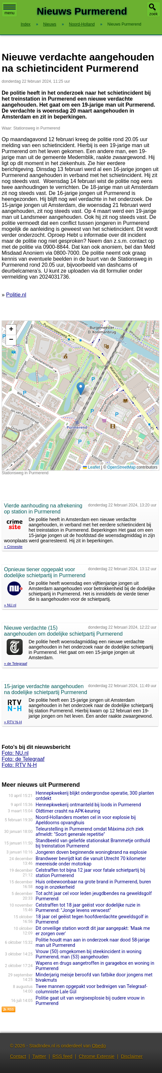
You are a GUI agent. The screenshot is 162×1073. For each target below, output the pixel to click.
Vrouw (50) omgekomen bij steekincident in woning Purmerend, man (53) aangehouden (88, 954)
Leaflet (91, 467)
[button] (81, 389)
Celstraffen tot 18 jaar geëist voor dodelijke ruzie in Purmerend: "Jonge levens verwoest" (88, 907)
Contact (18, 1056)
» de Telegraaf (15, 664)
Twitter (39, 1056)
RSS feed (63, 1056)
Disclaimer (131, 1056)
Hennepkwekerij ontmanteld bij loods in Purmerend (88, 804)
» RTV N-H (13, 722)
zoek (153, 14)
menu (9, 10)
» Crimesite (13, 547)
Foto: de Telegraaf (23, 759)
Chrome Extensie (96, 1056)
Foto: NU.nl (15, 753)
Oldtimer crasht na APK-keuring (68, 811)
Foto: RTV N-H (19, 765)
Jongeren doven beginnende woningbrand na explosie (91, 852)
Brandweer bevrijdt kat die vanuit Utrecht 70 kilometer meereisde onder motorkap (91, 861)
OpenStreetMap (121, 467)
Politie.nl (16, 295)
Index (25, 24)
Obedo (99, 1045)
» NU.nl (10, 605)
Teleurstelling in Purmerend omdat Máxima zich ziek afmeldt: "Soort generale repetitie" (90, 831)
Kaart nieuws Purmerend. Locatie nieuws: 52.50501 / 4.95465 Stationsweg (79, 395)
